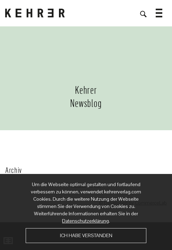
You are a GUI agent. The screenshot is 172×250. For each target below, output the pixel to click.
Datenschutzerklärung (85, 221)
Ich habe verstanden (86, 235)
